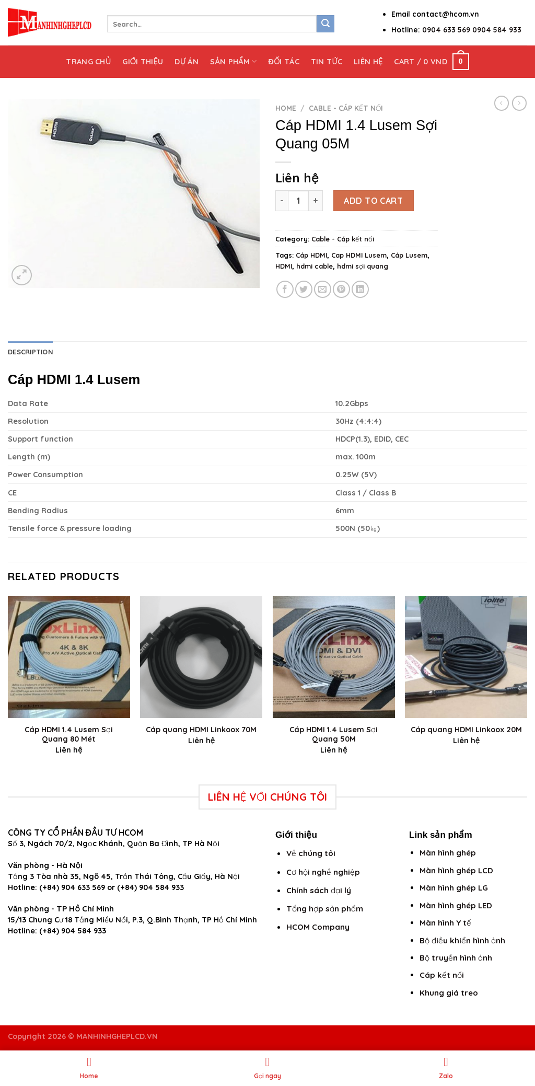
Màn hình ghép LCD (456, 870)
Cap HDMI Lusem (359, 255)
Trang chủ (88, 61)
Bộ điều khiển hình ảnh (462, 940)
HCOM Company (318, 927)
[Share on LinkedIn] (360, 289)
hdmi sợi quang (362, 266)
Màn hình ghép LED (456, 905)
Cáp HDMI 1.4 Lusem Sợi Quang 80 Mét (69, 734)
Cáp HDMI (311, 255)
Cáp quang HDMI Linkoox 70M (201, 729)
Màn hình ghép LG (454, 888)
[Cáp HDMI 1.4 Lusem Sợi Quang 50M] (334, 657)
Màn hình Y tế (445, 923)
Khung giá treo (449, 993)
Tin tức (326, 61)
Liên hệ (368, 61)
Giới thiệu (142, 61)
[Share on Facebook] (285, 289)
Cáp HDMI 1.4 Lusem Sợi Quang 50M (333, 734)
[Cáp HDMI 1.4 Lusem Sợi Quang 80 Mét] (69, 657)
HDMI (283, 266)
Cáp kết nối (442, 975)
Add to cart (373, 200)
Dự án (187, 61)
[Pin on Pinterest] (341, 289)
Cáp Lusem (409, 255)
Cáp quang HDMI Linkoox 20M (466, 729)
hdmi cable (314, 266)
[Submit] (325, 24)
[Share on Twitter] (303, 289)
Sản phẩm (233, 61)
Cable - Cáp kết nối (346, 107)
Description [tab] (30, 352)
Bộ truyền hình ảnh (456, 958)
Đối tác (283, 61)
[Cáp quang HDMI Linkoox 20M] (466, 657)
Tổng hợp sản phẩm (324, 909)
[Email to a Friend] (322, 289)
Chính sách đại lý (318, 890)
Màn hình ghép (448, 853)
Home (285, 107)
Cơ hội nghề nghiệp (323, 872)
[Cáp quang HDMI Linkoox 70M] (201, 657)
